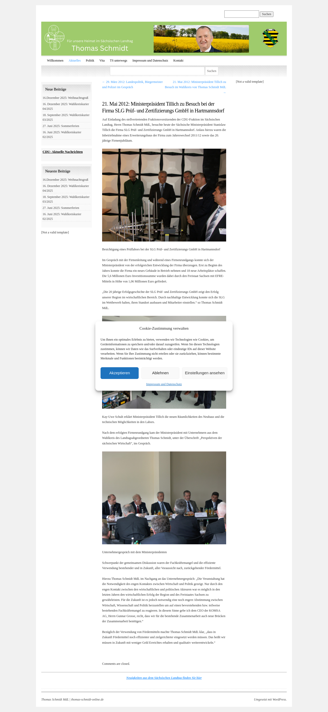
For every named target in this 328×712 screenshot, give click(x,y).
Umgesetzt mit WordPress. (270, 699)
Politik (90, 60)
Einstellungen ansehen (205, 373)
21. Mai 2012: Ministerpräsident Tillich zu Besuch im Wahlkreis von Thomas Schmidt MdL (195, 87)
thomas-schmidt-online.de (87, 699)
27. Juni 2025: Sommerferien (61, 126)
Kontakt (178, 60)
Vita (102, 60)
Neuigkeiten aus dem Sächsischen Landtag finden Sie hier (164, 678)
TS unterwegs (118, 60)
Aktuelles (75, 60)
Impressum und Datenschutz (164, 384)
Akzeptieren (119, 373)
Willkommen (55, 60)
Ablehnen (160, 373)
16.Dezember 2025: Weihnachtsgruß (65, 98)
